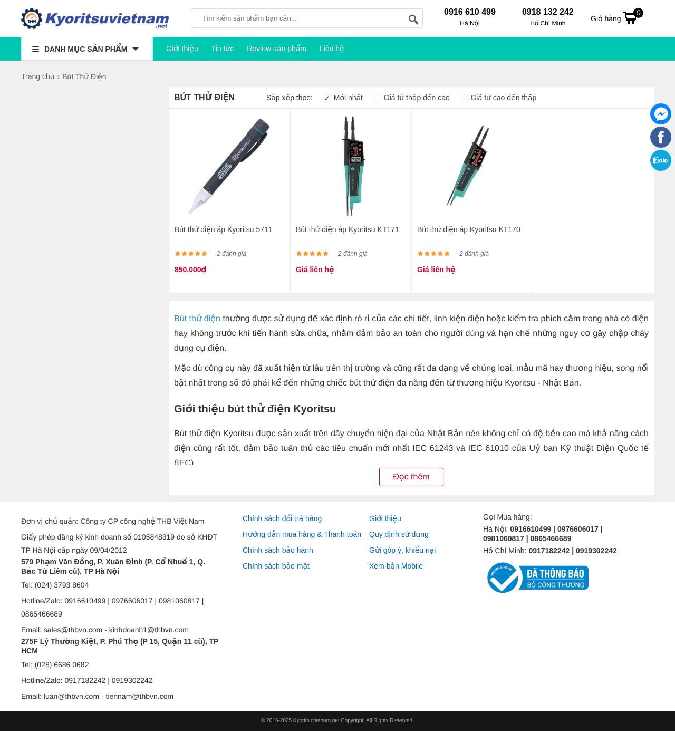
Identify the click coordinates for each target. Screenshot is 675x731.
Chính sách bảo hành (278, 550)
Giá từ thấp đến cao (411, 97)
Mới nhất (343, 97)
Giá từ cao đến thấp (498, 97)
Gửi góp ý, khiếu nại (402, 550)
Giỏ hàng (617, 17)
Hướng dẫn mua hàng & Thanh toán (302, 534)
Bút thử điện (197, 318)
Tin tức (222, 48)
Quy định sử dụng (399, 534)
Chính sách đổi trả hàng (282, 518)
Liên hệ (332, 48)
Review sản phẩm (276, 48)
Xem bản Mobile (396, 566)
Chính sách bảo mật (276, 566)
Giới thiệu (182, 48)
